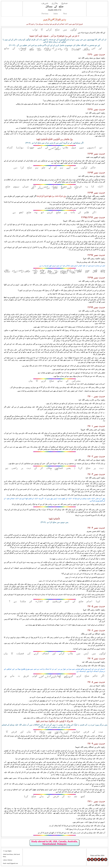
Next (65, 14)
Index (56, 14)
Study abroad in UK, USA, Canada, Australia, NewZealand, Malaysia (54, 842)
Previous (45, 14)
